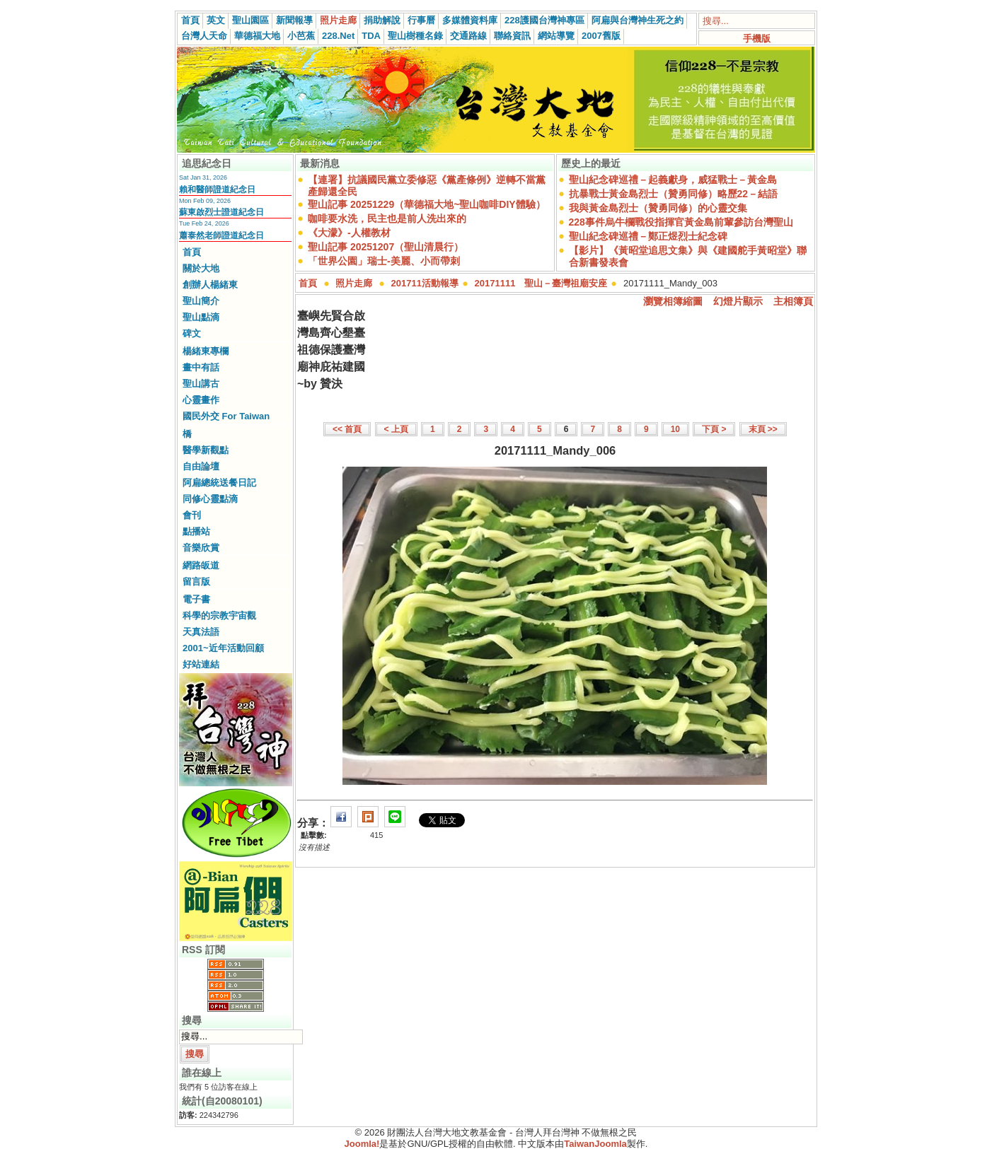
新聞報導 (294, 20)
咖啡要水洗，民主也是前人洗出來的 (387, 218)
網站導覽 (556, 35)
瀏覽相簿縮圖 (673, 301)
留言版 (196, 581)
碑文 (192, 333)
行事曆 (421, 20)
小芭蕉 (301, 35)
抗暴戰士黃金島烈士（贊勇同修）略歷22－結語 (673, 193)
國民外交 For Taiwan (226, 416)
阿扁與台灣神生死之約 (638, 20)
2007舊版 (601, 35)
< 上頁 (396, 429)
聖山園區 (250, 20)
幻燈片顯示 (738, 301)
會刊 (192, 515)
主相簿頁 (793, 301)
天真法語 (201, 631)
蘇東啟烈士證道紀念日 (221, 212)
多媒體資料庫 (469, 20)
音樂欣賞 (201, 547)
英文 (216, 20)
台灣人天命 (204, 35)
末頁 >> (763, 429)
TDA (371, 35)
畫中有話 (201, 367)
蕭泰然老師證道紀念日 (221, 235)
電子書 (196, 599)
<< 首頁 (347, 429)
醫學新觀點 (206, 450)
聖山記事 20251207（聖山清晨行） (385, 246)
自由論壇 (201, 466)
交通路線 (468, 35)
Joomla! (362, 1143)
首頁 (190, 20)
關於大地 (201, 268)
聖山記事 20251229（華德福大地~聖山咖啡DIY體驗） (427, 204)
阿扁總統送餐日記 (219, 482)
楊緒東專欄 (206, 351)
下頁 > (714, 429)
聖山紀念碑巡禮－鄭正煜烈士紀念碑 (648, 236)
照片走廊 (338, 20)
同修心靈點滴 (210, 499)
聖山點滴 (201, 317)
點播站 (196, 531)
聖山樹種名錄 (415, 35)
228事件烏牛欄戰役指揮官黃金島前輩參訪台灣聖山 (681, 222)
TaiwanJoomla (595, 1143)
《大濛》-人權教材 (349, 232)
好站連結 (201, 664)
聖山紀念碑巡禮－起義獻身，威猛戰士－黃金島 (673, 179)
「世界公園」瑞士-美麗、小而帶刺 (384, 261)
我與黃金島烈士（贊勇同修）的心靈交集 (658, 208)
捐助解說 (382, 20)
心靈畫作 (201, 400)
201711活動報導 (424, 283)
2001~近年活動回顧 (223, 648)
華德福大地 (257, 35)
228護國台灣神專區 (544, 20)
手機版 (757, 38)
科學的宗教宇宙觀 (219, 615)
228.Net (338, 35)
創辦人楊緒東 (210, 284)
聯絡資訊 (512, 35)
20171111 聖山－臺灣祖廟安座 (541, 283)
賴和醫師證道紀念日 (217, 189)
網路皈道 (201, 565)
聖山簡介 (201, 301)
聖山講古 (201, 383)
